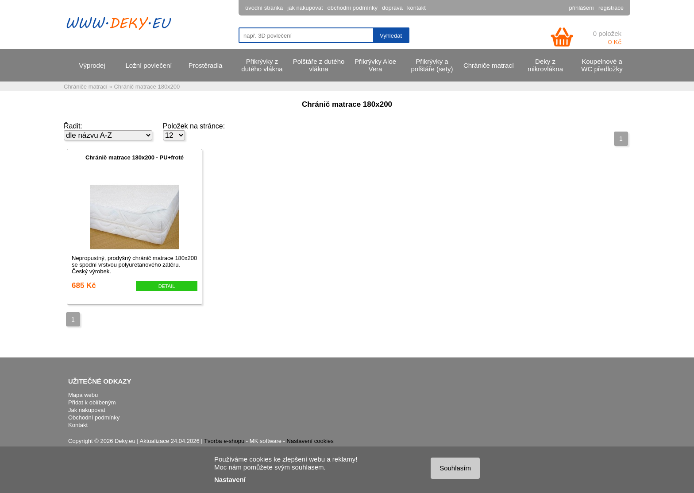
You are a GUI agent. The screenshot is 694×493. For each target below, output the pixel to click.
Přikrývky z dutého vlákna (261, 65)
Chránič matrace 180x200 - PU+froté (134, 157)
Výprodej (92, 65)
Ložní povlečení (148, 65)
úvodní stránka (264, 7)
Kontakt (78, 425)
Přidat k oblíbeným (92, 402)
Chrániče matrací (488, 65)
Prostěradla (206, 65)
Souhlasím (455, 468)
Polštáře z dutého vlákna (319, 65)
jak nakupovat (305, 7)
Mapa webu (83, 395)
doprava (392, 7)
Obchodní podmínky (94, 417)
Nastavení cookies (310, 441)
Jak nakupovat (86, 410)
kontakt (416, 7)
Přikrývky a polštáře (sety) (432, 65)
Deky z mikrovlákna (545, 65)
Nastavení (230, 479)
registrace (611, 7)
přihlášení (581, 7)
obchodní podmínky (353, 7)
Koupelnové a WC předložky (601, 65)
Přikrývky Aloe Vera (375, 65)
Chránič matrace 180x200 (147, 86)
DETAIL (166, 286)
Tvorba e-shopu (224, 441)
